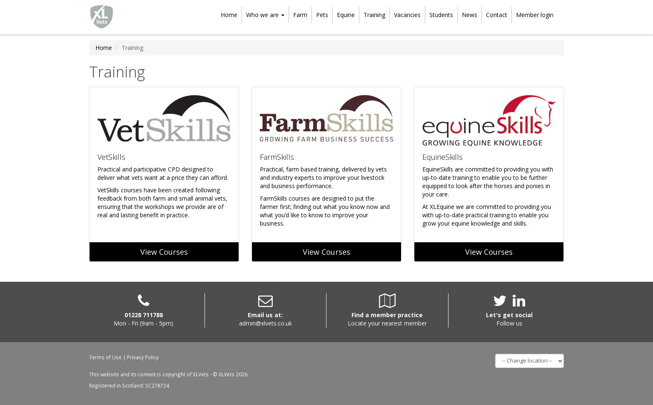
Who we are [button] (265, 15)
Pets (322, 15)
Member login (534, 15)
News (469, 15)
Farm (300, 15)
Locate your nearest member (387, 323)
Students (441, 15)
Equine (346, 15)
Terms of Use (105, 357)
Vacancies (407, 15)
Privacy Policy (143, 357)
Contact (496, 15)
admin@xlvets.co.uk (265, 323)
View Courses (164, 252)
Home (229, 15)
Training (374, 15)
